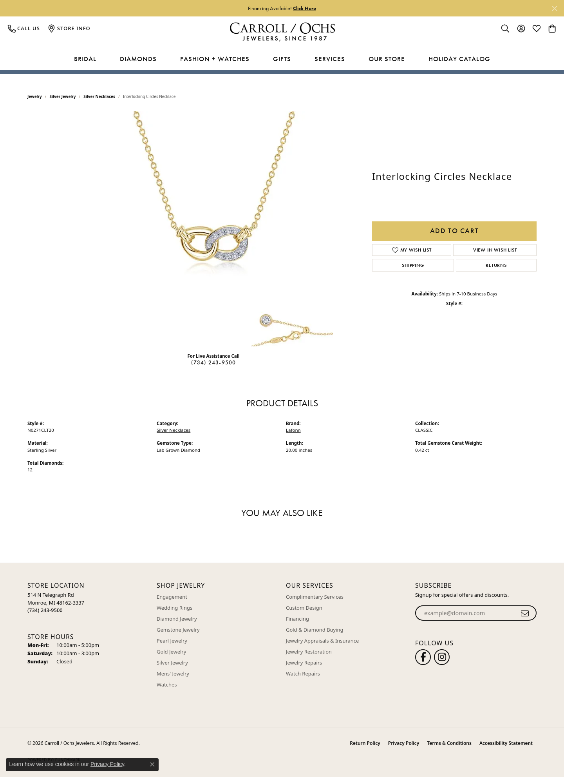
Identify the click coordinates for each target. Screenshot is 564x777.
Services (330, 58)
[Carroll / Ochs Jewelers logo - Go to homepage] (282, 31)
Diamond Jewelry (177, 618)
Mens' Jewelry (173, 673)
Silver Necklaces (99, 96)
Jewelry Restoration (309, 651)
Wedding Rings (174, 607)
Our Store (387, 58)
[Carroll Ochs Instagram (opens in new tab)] (442, 657)
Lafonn (293, 430)
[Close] (554, 8)
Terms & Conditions (449, 743)
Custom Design (304, 607)
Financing (297, 618)
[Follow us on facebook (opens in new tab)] (423, 657)
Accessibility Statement (506, 743)
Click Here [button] (304, 8)
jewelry (34, 96)
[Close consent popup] (152, 764)
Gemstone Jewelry (178, 629)
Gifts (282, 58)
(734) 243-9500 (213, 362)
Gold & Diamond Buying (314, 629)
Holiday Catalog (459, 58)
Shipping (413, 265)
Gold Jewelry (171, 651)
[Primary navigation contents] (282, 59)
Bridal (85, 58)
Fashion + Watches (214, 58)
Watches (167, 684)
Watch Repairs (303, 673)
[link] (24, 28)
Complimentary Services (314, 596)
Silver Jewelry (63, 96)
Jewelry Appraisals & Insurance (322, 640)
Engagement (172, 596)
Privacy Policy (403, 743)
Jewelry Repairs (304, 662)
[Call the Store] (45, 610)
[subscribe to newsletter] (525, 613)
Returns (496, 265)
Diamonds (138, 58)
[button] (505, 28)
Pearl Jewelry (172, 640)
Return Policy (365, 743)
